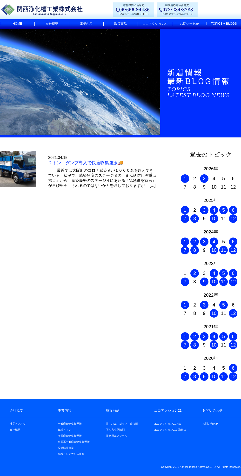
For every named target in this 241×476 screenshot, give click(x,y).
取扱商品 (120, 24)
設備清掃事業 (66, 447)
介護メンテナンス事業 (71, 453)
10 (213, 218)
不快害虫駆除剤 (115, 429)
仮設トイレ (64, 429)
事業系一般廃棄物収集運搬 (74, 441)
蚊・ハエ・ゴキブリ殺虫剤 (122, 423)
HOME (17, 23)
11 (223, 250)
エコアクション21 (155, 24)
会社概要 (52, 24)
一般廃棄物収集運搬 (70, 423)
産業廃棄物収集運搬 (70, 435)
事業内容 (86, 24)
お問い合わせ (189, 24)
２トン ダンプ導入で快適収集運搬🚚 (85, 162)
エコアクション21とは (167, 423)
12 (233, 218)
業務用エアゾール (116, 435)
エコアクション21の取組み (170, 429)
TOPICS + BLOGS (224, 23)
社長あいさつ (18, 423)
